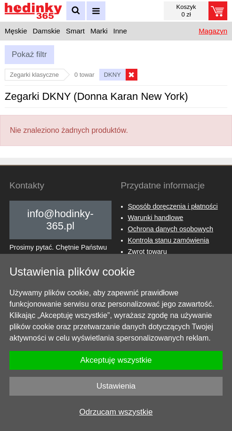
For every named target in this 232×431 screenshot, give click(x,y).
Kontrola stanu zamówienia (168, 240)
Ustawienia (116, 386)
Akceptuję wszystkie (116, 360)
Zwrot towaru (147, 251)
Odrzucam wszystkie (116, 411)
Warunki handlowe (156, 217)
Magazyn (213, 31)
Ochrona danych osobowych (171, 229)
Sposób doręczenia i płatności (173, 206)
